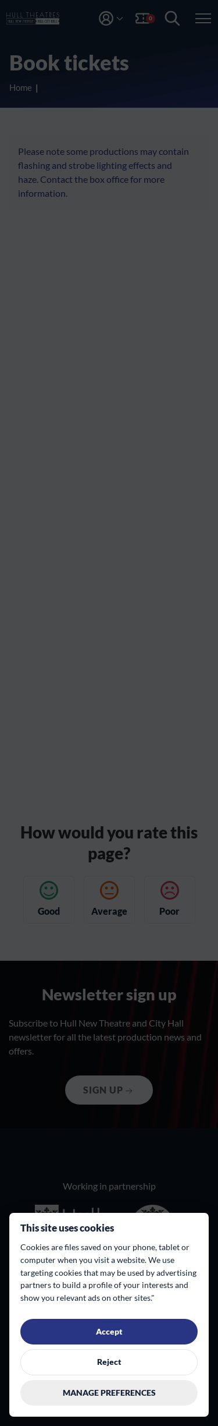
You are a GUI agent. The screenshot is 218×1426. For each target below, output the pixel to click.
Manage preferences (109, 1392)
